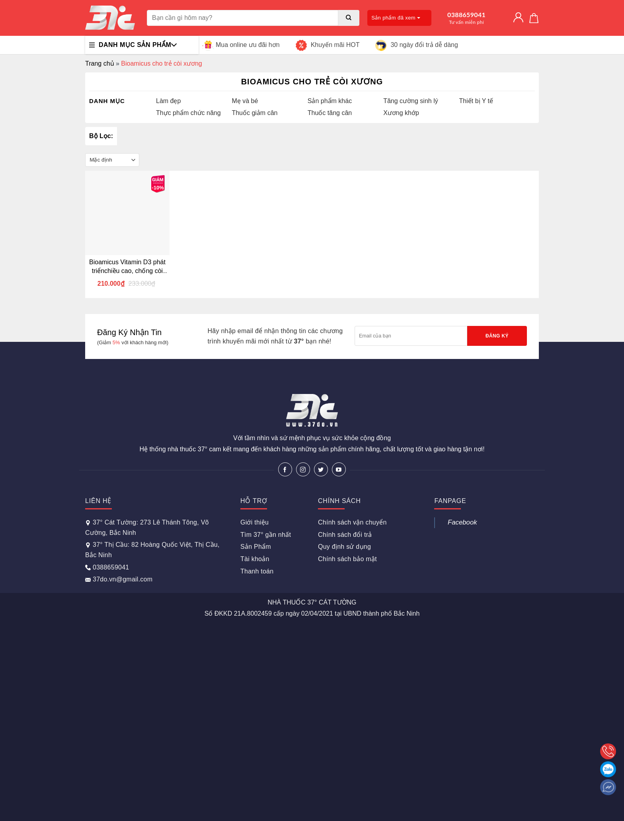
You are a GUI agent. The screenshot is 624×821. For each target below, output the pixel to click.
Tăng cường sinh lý (410, 101)
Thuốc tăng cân (330, 112)
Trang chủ (99, 63)
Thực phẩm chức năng (188, 112)
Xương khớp (401, 112)
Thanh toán (256, 571)
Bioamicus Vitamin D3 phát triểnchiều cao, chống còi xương (127, 267)
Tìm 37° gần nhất (265, 534)
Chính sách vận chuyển (352, 522)
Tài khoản (254, 559)
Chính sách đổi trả (345, 534)
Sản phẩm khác (330, 101)
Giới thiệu (254, 522)
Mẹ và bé (245, 101)
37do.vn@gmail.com (118, 579)
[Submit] (348, 18)
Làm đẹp (168, 101)
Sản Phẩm (255, 546)
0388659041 (466, 18)
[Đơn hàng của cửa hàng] (112, 160)
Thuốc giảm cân (254, 112)
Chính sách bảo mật (347, 559)
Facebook (462, 522)
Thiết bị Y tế (476, 101)
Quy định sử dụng (344, 546)
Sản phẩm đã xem (395, 18)
